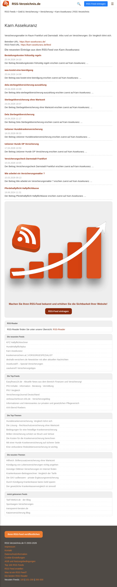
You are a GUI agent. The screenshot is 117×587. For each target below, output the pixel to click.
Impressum (10, 546)
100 (22, 579)
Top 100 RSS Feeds (14, 565)
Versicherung (46, 11)
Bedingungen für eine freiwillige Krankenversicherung (31, 429)
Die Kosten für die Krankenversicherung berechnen (30, 438)
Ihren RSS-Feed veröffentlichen (24, 534)
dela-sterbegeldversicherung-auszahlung (26, 85)
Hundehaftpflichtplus (16, 346)
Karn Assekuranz (14, 351)
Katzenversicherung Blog (18, 512)
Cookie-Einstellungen (15, 557)
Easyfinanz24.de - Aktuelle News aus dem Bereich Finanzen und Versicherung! (44, 381)
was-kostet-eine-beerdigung (19, 70)
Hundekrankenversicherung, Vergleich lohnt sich (29, 421)
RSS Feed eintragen (96, 4)
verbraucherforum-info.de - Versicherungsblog (28, 399)
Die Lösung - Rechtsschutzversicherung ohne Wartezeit (32, 425)
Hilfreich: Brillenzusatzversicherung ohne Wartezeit (30, 460)
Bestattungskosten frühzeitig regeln (23, 55)
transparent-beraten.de (17, 508)
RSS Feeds (10, 11)
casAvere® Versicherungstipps (21, 368)
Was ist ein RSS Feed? (16, 572)
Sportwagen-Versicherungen (19, 504)
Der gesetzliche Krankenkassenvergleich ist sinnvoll (31, 486)
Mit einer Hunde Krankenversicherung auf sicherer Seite (33, 442)
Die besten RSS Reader (16, 576)
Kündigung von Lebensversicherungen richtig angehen (32, 465)
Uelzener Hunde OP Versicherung (22, 144)
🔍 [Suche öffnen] (79, 4)
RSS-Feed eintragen (58, 311)
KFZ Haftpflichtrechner (17, 342)
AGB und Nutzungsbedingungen (20, 561)
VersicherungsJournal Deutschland (22, 394)
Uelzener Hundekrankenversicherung (24, 129)
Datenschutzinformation (16, 554)
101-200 (30, 579)
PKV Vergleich (13, 390)
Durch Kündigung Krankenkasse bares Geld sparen (30, 482)
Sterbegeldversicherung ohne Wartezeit (25, 99)
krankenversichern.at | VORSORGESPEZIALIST (29, 355)
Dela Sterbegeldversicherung (19, 114)
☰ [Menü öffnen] (112, 4)
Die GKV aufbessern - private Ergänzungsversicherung (32, 477)
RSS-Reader (59, 329)
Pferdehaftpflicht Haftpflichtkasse (22, 188)
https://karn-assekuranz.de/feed (36, 45)
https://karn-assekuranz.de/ (32, 41)
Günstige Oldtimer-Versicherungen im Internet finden (31, 469)
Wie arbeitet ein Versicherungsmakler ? (25, 173)
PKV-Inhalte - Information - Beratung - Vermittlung (30, 386)
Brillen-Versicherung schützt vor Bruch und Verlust (30, 434)
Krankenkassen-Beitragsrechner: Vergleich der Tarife (31, 473)
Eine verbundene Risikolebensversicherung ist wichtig (32, 447)
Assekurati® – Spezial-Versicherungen (24, 364)
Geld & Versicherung (28, 11)
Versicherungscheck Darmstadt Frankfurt (26, 158)
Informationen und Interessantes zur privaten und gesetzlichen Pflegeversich (42, 403)
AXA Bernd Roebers (15, 407)
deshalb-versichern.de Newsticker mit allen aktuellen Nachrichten (37, 359)
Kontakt (8, 550)
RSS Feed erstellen (14, 568)
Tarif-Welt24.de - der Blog (18, 500)
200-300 (39, 579)
